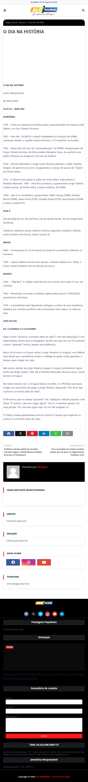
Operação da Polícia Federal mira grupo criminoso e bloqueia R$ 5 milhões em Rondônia (43, 677)
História (22, 22)
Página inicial (11, 22)
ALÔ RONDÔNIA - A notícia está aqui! (52, 777)
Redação (41, 467)
